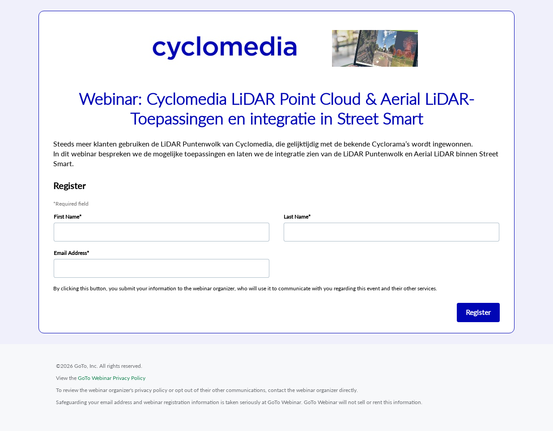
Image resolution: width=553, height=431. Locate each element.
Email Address (70, 253)
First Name (66, 216)
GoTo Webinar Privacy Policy (111, 378)
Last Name (296, 216)
